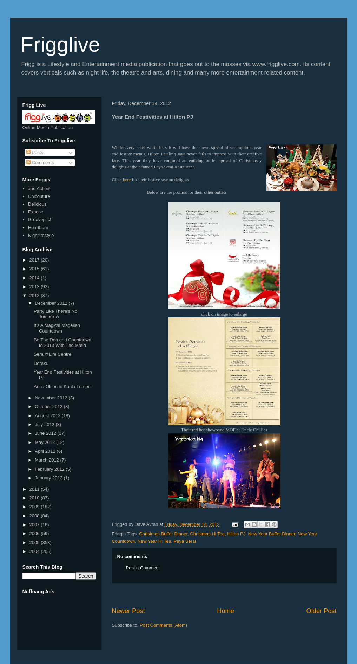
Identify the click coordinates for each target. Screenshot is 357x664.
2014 (35, 278)
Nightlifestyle (41, 235)
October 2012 (49, 406)
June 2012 (46, 433)
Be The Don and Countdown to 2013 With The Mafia (62, 342)
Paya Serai (185, 541)
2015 (35, 268)
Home (225, 610)
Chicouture (39, 196)
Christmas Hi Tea (207, 533)
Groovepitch (40, 219)
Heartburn (38, 227)
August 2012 (48, 415)
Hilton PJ (236, 533)
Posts (34, 152)
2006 (35, 533)
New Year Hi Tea (154, 541)
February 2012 (50, 469)
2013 (35, 286)
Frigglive (60, 44)
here (127, 179)
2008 (35, 515)
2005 (35, 542)
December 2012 (51, 303)
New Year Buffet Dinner (271, 533)
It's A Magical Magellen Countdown (57, 328)
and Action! (39, 188)
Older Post (321, 610)
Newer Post (128, 610)
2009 (35, 506)
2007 (35, 524)
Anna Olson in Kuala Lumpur (63, 386)
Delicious (37, 204)
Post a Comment (143, 567)
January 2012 (49, 478)
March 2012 (47, 460)
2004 (35, 551)
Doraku (41, 363)
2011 (35, 489)
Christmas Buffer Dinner (163, 533)
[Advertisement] (224, 595)
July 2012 (45, 424)
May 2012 (45, 442)
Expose (35, 211)
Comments (40, 162)
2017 (35, 260)
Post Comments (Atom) (163, 625)
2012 (35, 295)
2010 (35, 498)
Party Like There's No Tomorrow (55, 314)
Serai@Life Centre (52, 354)
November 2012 (51, 397)
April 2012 (46, 451)
